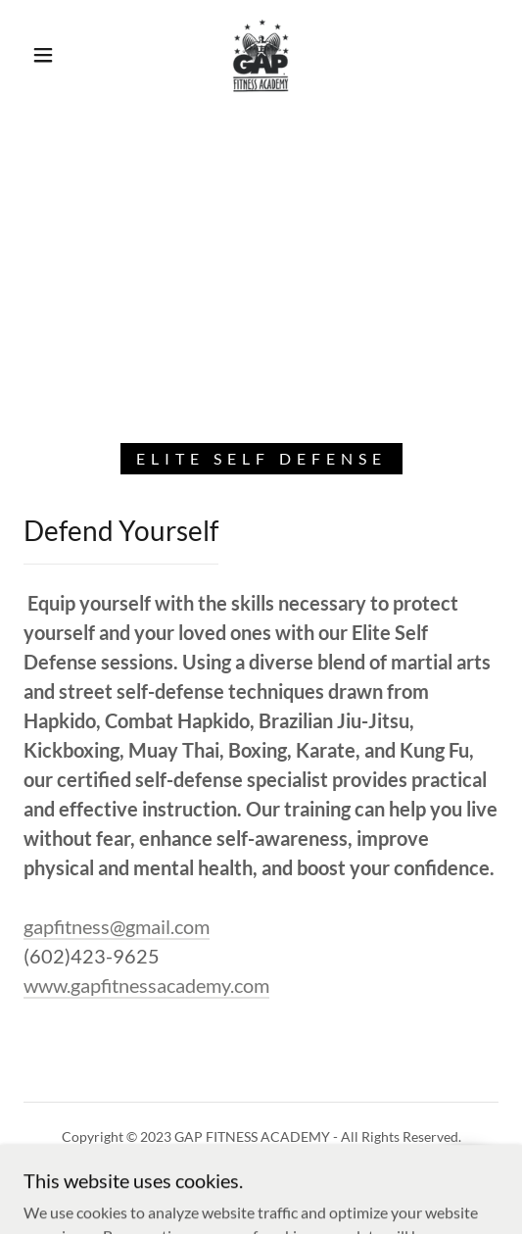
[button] (47, 54)
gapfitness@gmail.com (117, 926)
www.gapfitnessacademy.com (146, 985)
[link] (260, 55)
